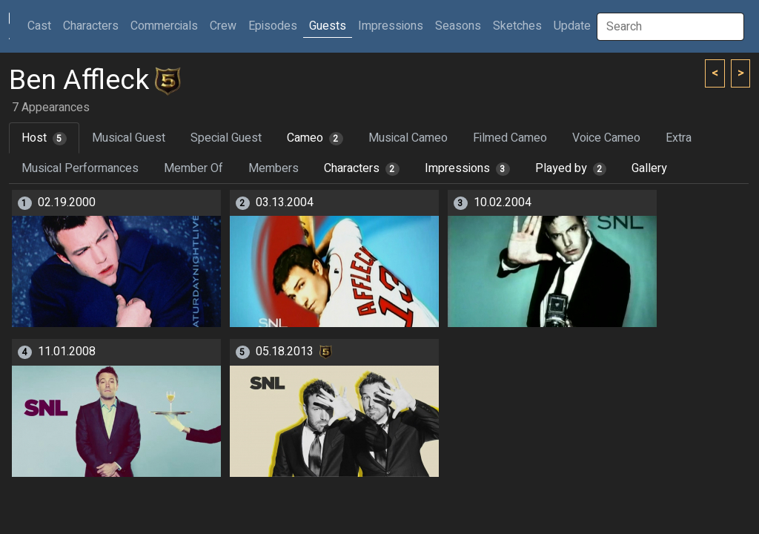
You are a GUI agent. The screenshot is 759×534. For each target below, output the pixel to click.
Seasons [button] (458, 26)
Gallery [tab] (649, 168)
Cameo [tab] (315, 138)
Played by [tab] (571, 168)
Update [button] (572, 26)
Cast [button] (42, 25)
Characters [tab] (362, 168)
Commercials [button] (164, 26)
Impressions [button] (390, 26)
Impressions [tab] (467, 168)
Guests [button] (327, 26)
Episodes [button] (272, 26)
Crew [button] (223, 26)
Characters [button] (91, 26)
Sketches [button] (517, 26)
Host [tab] (44, 138)
